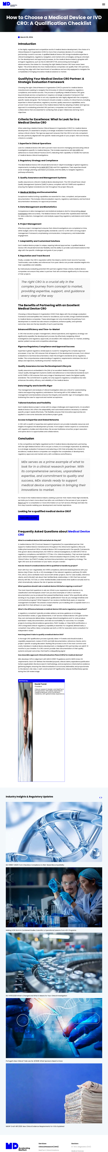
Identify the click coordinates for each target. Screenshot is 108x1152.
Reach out (22, 503)
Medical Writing (28, 192)
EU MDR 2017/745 (46, 167)
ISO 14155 (76, 150)
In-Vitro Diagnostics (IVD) (81, 1147)
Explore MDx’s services (28, 518)
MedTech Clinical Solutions (49, 1150)
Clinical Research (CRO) (49, 1147)
